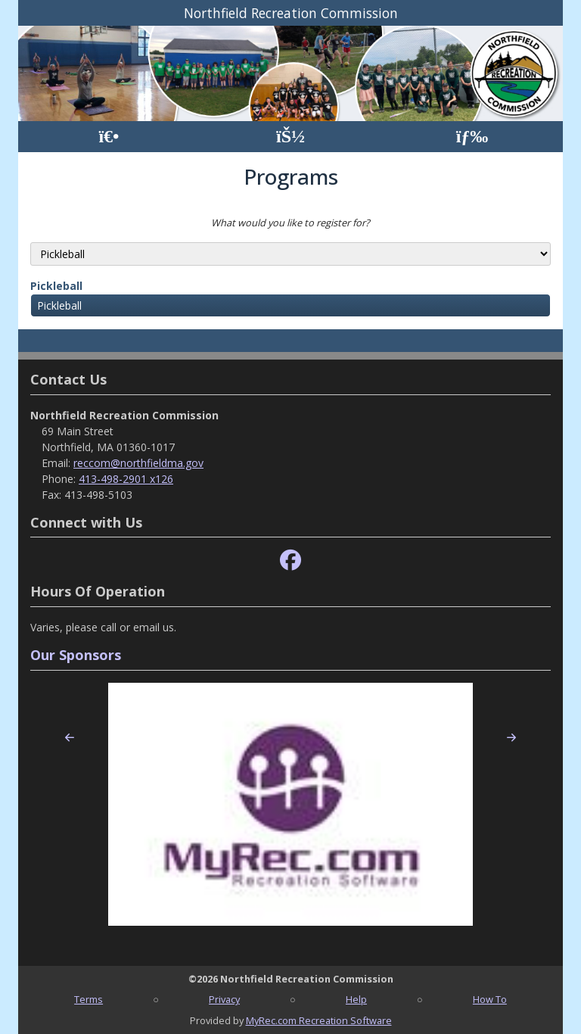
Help (356, 999)
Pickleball (56, 286)
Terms (88, 999)
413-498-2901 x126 (126, 479)
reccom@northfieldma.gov (138, 463)
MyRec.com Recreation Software (319, 1020)
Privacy (224, 999)
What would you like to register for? (290, 222)
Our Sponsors (75, 655)
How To (490, 999)
